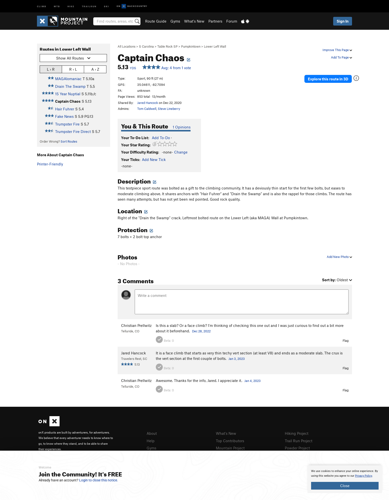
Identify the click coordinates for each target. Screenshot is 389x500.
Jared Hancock (147, 103)
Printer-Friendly (50, 164)
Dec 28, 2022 (201, 331)
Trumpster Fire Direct (73, 131)
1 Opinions (182, 127)
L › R (51, 69)
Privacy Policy (363, 475)
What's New (194, 21)
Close (345, 485)
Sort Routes (69, 141)
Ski (106, 6)
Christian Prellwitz (136, 325)
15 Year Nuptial (67, 94)
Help (151, 440)
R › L (73, 69)
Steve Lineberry (169, 109)
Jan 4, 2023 (252, 381)
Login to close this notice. (98, 480)
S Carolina (146, 46)
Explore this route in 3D (328, 79)
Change (181, 152)
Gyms (175, 21)
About (152, 433)
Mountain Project (230, 448)
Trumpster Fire (67, 124)
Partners (215, 21)
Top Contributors (230, 440)
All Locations (126, 46)
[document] (345, 479)
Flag (346, 341)
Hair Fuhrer (64, 109)
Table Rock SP (167, 46)
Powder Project (297, 448)
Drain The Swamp (70, 86)
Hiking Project (296, 433)
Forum (231, 21)
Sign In (343, 21)
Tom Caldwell (146, 109)
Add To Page (341, 57)
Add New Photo (339, 257)
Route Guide (155, 21)
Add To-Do (161, 137)
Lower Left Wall (215, 46)
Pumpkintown (190, 46)
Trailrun (89, 6)
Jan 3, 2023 (236, 359)
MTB (57, 6)
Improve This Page (337, 50)
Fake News (64, 116)
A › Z (95, 69)
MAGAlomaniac (68, 78)
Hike (70, 6)
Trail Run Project (298, 440)
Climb (41, 6)
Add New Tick (154, 159)
